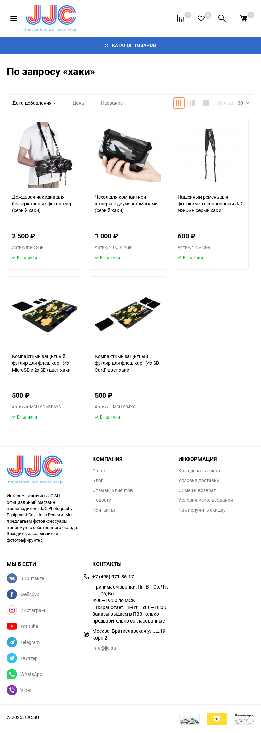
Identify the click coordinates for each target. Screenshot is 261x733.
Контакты (103, 510)
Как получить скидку (202, 510)
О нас (98, 470)
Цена (78, 103)
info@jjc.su (104, 648)
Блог (97, 480)
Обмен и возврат (197, 490)
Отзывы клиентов (112, 490)
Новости (101, 500)
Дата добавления (34, 103)
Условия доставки (199, 480)
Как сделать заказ (199, 470)
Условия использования (205, 500)
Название (112, 103)
